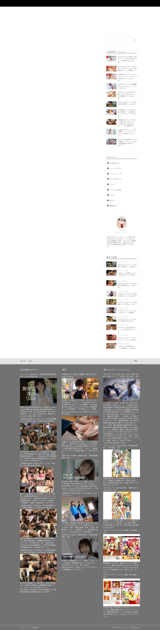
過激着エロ (113, 206)
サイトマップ (25, 627)
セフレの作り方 (115, 179)
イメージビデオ (115, 168)
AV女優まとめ (114, 163)
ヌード (111, 184)
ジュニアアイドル (116, 174)
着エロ (111, 200)
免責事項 (35, 627)
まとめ (111, 195)
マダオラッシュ (80, 3)
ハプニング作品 (115, 190)
